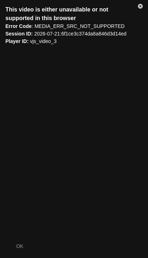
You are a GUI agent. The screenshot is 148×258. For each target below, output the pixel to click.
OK (19, 246)
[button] (140, 7)
